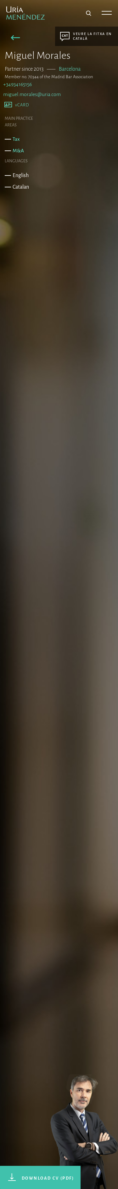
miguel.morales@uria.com (32, 94)
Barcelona (70, 69)
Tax (16, 139)
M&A (18, 150)
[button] (16, 38)
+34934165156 (17, 84)
